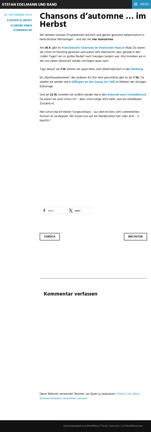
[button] (53, 210)
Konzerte (14, 20)
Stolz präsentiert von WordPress (81, 426)
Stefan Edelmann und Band (29, 5)
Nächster (135, 236)
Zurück (49, 236)
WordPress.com (134, 426)
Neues (27, 20)
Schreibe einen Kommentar (21, 27)
